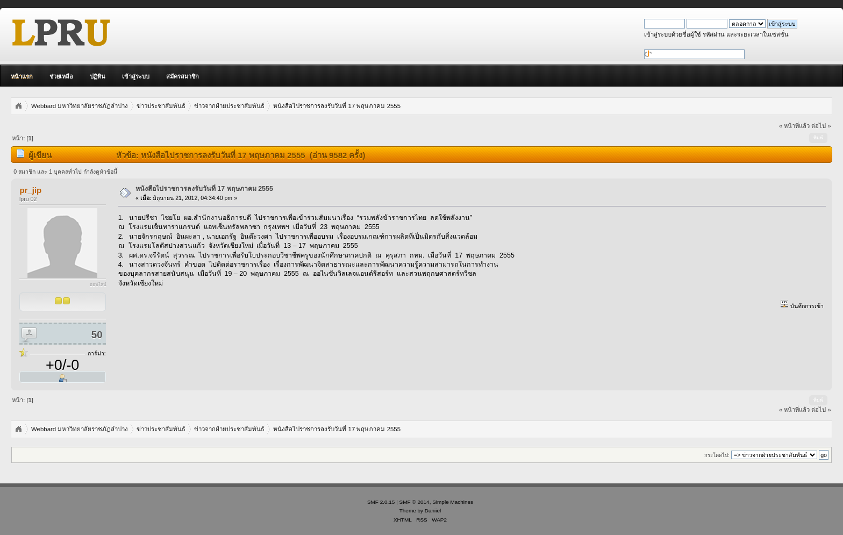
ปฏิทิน (97, 76)
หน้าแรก (22, 76)
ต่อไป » (821, 126)
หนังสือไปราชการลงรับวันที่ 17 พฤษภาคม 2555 (204, 188)
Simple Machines (452, 502)
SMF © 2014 (414, 502)
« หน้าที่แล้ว (794, 126)
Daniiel (433, 510)
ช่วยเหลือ (61, 76)
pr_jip (30, 190)
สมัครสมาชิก (182, 76)
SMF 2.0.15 (381, 502)
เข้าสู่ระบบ (135, 76)
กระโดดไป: (717, 455)
